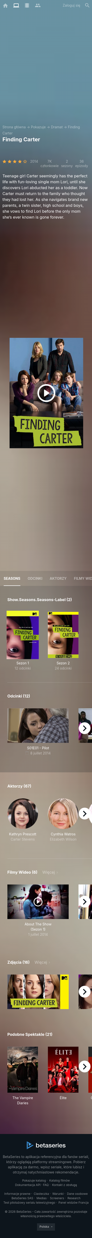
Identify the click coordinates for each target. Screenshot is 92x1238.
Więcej (48, 872)
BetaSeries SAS (22, 1198)
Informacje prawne (17, 1194)
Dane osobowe (77, 1194)
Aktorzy (58, 578)
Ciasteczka (41, 1194)
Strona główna (14, 127)
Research (73, 1198)
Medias (42, 1198)
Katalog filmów (59, 1180)
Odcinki (35, 578)
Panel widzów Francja (73, 1202)
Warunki (58, 1194)
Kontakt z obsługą (64, 1185)
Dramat (57, 127)
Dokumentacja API (27, 1185)
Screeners (57, 1198)
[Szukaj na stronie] (87, 5)
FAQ (46, 1185)
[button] (22, 822)
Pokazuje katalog (34, 1180)
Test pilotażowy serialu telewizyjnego (29, 1202)
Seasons (12, 578)
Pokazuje (38, 127)
